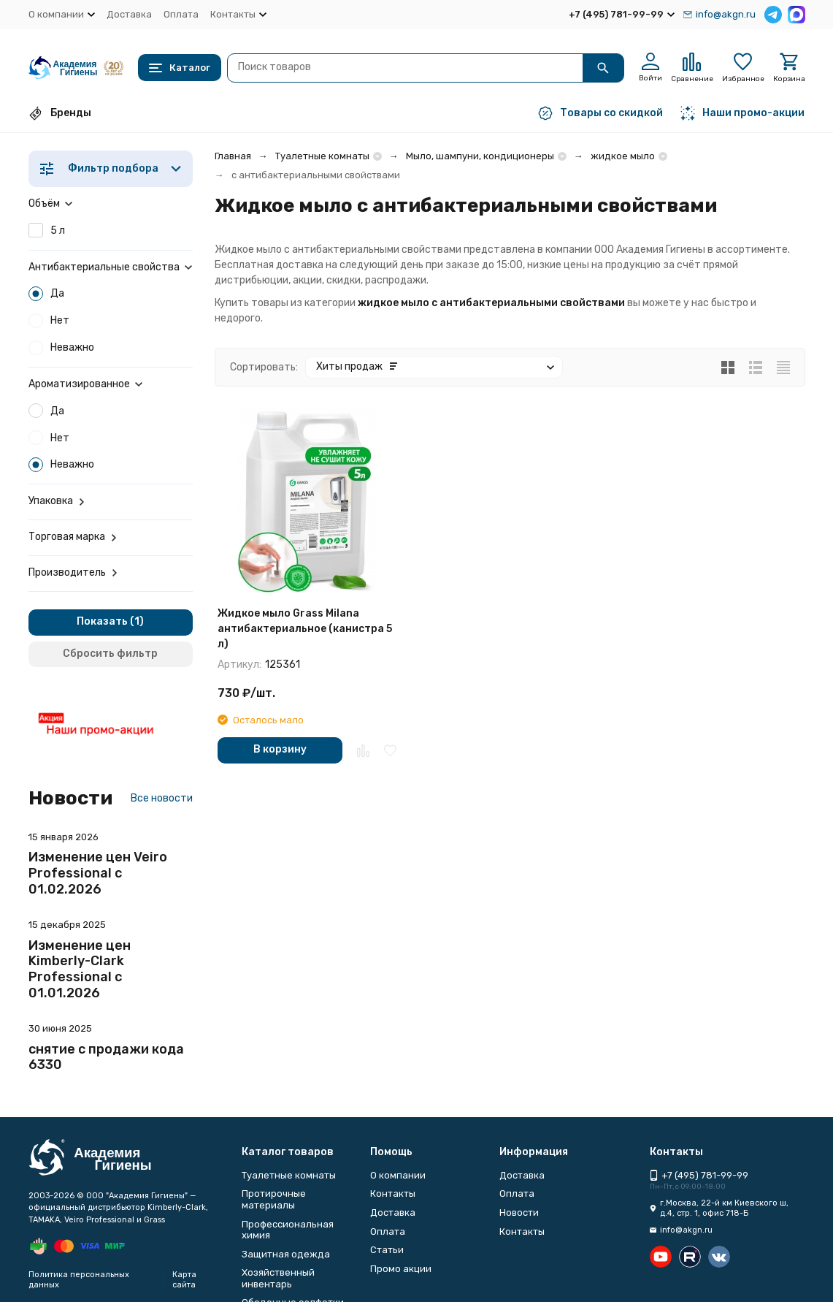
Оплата (181, 14)
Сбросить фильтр (110, 653)
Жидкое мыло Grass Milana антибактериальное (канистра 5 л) (305, 628)
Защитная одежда (286, 1254)
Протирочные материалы (274, 1199)
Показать (102, 621)
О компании (398, 1175)
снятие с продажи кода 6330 (106, 1057)
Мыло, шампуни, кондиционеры (480, 156)
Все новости (162, 798)
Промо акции (400, 1268)
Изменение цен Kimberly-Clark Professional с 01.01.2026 (79, 969)
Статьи (387, 1249)
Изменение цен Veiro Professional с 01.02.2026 (97, 872)
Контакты (392, 1193)
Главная (233, 156)
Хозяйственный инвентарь (278, 1278)
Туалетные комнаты (322, 156)
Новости (519, 1212)
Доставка (129, 14)
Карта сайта (184, 1279)
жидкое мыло (623, 156)
